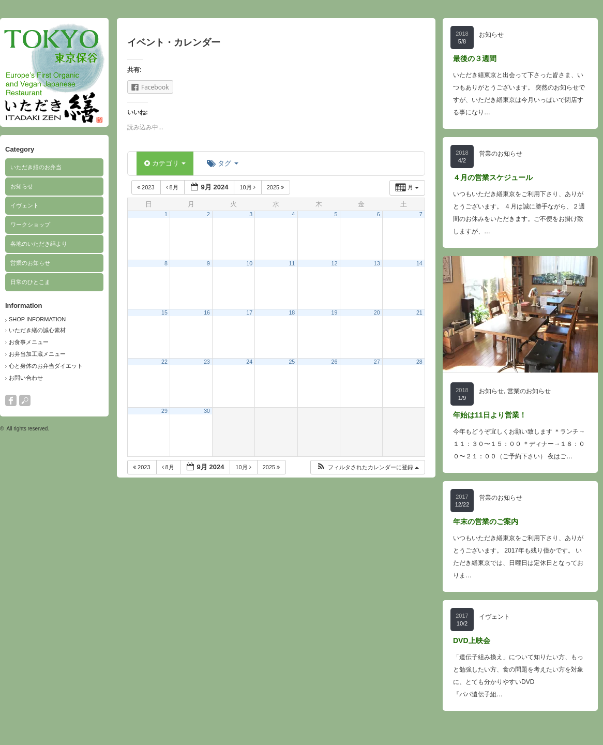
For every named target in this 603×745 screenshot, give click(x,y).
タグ (222, 163)
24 (249, 362)
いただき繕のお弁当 (36, 167)
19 (334, 312)
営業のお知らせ (30, 263)
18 (292, 312)
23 (207, 362)
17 (249, 312)
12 (334, 263)
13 (377, 263)
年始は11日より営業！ (489, 415)
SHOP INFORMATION (37, 319)
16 (207, 312)
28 (419, 362)
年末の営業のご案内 (485, 521)
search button (25, 400)
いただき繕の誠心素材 (37, 330)
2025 (276, 187)
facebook (11, 400)
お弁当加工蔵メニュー (37, 354)
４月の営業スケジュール (493, 177)
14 (419, 263)
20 (377, 312)
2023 (146, 187)
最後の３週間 (474, 58)
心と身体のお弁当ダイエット (46, 366)
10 (249, 263)
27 (377, 362)
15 (164, 312)
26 (334, 362)
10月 (248, 187)
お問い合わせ (26, 378)
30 (207, 411)
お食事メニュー (29, 342)
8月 (173, 187)
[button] (367, 467)
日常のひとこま (30, 282)
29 (164, 411)
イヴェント (24, 205)
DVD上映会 (471, 640)
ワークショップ (30, 224)
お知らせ (21, 186)
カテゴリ (165, 163)
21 (419, 312)
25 (292, 362)
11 (292, 263)
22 (164, 362)
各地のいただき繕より (38, 244)
